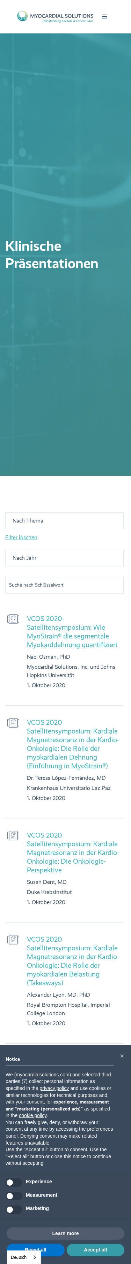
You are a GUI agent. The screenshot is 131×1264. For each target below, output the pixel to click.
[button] (104, 16)
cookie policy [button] (32, 1115)
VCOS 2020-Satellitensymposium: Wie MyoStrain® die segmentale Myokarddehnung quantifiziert (72, 631)
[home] (55, 17)
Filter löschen (21, 537)
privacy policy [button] (54, 1088)
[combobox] (24, 1257)
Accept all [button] (95, 1250)
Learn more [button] (65, 1233)
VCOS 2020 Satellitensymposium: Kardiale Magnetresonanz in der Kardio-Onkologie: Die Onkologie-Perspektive (73, 852)
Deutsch (19, 1257)
